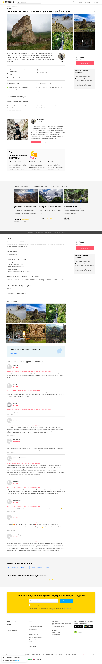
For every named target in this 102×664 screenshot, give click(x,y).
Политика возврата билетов (36, 632)
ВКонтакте (54, 632)
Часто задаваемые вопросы (36, 624)
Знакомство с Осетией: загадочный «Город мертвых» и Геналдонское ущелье (29, 371)
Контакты (74, 654)
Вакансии (61, 654)
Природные (24, 567)
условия (17, 660)
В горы (47, 567)
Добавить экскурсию (12, 630)
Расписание (48, 232)
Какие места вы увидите (60, 232)
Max (59, 632)
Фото (70, 232)
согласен (34, 605)
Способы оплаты (33, 644)
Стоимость (30, 232)
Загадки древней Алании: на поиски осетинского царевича (23, 390)
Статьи (30, 621)
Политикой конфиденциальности (59, 609)
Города (11, 622)
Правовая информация (51, 654)
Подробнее (46, 142)
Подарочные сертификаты (35, 626)
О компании (27, 654)
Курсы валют (32, 646)
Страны (11, 624)
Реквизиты (67, 654)
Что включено (39, 232)
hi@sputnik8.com (56, 634)
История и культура (36, 567)
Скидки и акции (33, 629)
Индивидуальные (13, 567)
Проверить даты (84, 63)
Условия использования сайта (36, 637)
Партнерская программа (38, 654)
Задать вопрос (36, 142)
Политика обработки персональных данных (38, 640)
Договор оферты (33, 634)
